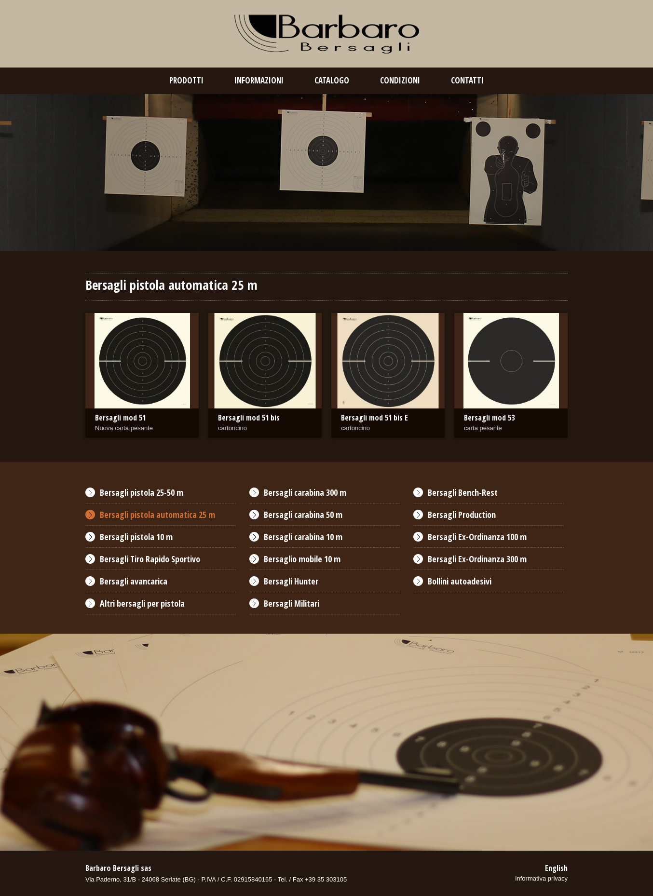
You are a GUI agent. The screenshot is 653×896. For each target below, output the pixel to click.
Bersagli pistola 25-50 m (141, 492)
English (556, 868)
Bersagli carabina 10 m (303, 537)
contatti (467, 80)
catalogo (331, 80)
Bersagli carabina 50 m (303, 514)
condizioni (400, 80)
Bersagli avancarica (133, 581)
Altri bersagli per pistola (142, 603)
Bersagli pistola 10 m (136, 537)
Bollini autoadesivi (459, 581)
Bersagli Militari (291, 603)
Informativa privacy (541, 878)
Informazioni (259, 80)
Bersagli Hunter (291, 581)
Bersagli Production (462, 514)
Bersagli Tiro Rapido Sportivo (150, 559)
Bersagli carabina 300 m (305, 492)
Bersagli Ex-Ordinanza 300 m (477, 559)
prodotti (186, 80)
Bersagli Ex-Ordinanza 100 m (477, 537)
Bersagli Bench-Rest (463, 492)
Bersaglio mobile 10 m (302, 559)
